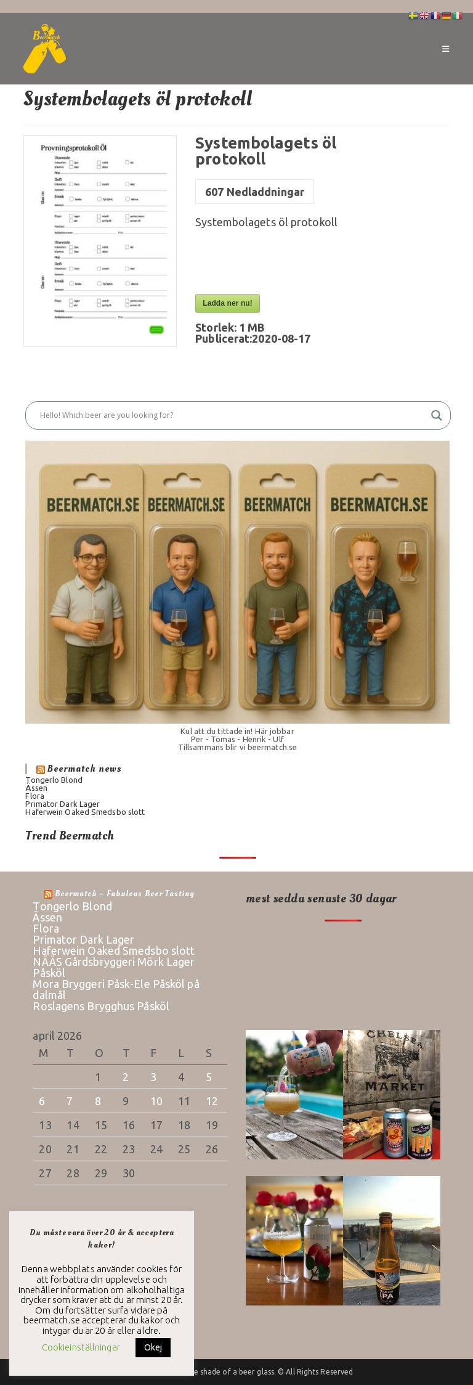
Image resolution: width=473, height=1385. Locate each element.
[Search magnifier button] (436, 415)
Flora (34, 795)
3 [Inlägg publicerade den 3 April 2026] (153, 1077)
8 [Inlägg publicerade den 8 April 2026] (98, 1101)
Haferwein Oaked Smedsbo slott (85, 811)
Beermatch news (84, 768)
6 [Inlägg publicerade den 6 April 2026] (42, 1101)
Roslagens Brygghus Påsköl (101, 1006)
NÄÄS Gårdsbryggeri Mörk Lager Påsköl (114, 967)
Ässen (36, 787)
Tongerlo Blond (53, 779)
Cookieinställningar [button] (81, 1347)
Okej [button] (153, 1347)
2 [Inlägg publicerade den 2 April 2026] (126, 1077)
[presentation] (288, 264)
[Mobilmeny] (445, 48)
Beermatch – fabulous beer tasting (125, 893)
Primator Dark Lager (62, 803)
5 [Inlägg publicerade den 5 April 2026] (209, 1077)
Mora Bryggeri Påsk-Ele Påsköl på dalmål (116, 989)
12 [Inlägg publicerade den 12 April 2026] (212, 1101)
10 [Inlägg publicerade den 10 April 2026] (156, 1101)
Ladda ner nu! (228, 303)
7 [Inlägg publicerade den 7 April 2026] (70, 1101)
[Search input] (232, 415)
